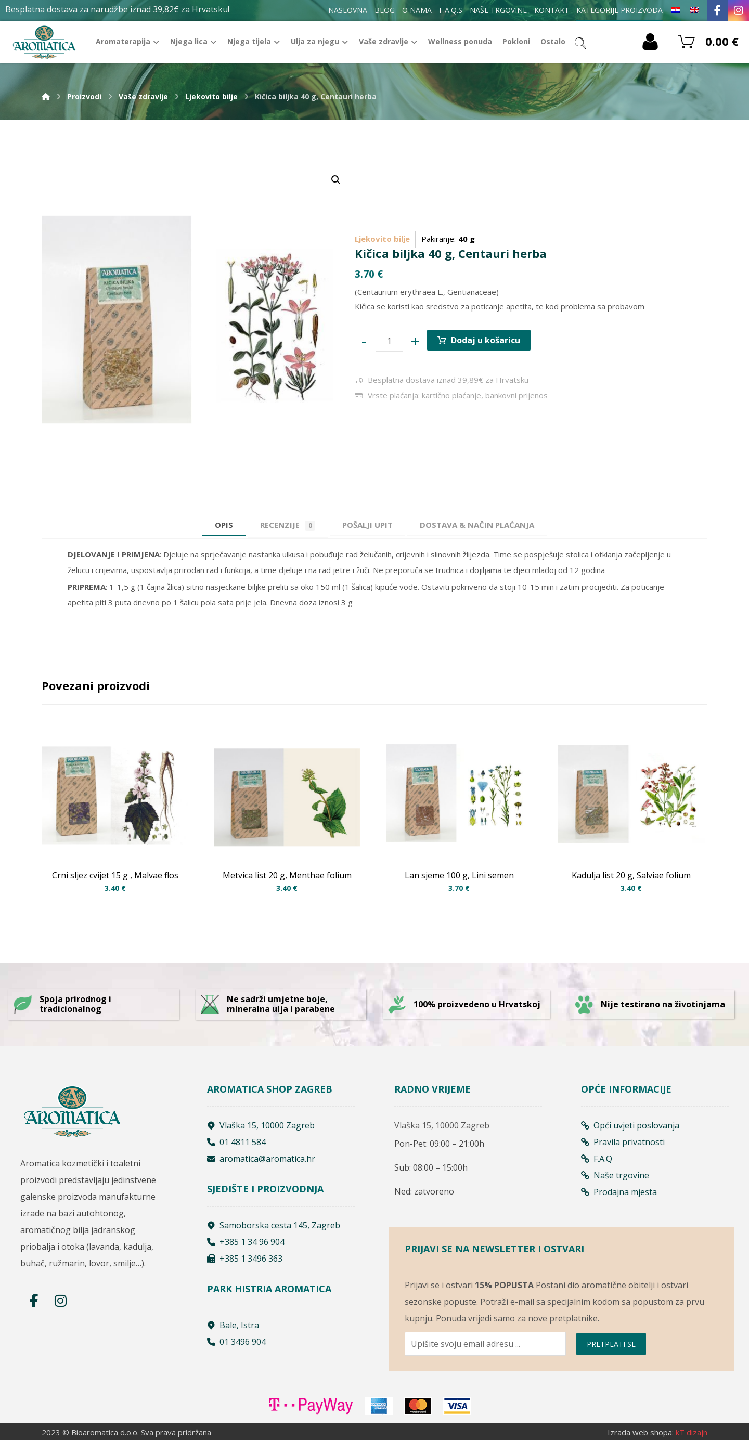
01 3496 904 (236, 1341)
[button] (336, 180)
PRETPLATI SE (611, 1344)
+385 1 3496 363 (244, 1258)
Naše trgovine (615, 1175)
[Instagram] (738, 10)
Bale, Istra (233, 1325)
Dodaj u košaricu (485, 340)
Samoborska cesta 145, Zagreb (273, 1225)
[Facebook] (717, 10)
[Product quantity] (389, 341)
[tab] (367, 525)
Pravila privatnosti (623, 1142)
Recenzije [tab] (287, 525)
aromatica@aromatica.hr (261, 1158)
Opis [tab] (224, 525)
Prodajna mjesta (619, 1192)
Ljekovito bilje (382, 238)
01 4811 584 (236, 1142)
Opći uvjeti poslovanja (630, 1125)
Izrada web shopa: (641, 1432)
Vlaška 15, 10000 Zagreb (261, 1125)
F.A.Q (596, 1158)
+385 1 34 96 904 (246, 1242)
